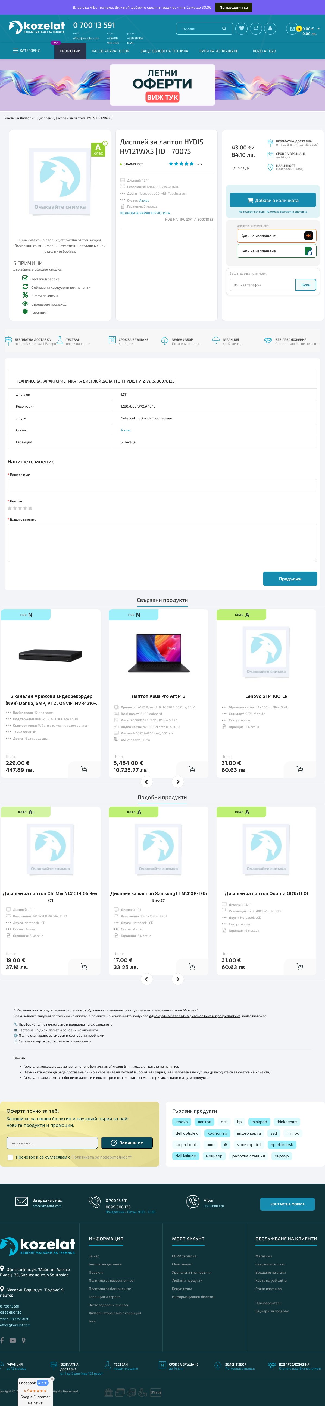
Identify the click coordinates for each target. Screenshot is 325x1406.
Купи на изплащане (218, 51)
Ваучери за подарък (272, 1311)
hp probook (186, 1144)
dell (224, 1121)
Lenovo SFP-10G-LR (266, 696)
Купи (305, 284)
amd (210, 1144)
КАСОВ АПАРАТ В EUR (110, 51)
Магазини (263, 1256)
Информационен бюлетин (193, 1296)
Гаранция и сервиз (104, 1296)
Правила (96, 1272)
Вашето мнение (23, 519)
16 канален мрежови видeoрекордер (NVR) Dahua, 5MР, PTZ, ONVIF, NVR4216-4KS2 (50, 703)
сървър (282, 1156)
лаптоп (204, 1121)
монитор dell (249, 1144)
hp (239, 1121)
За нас (94, 1256)
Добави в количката (273, 200)
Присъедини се (234, 7)
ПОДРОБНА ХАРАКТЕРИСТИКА (145, 213)
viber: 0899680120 (14, 1318)
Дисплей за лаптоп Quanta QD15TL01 (266, 893)
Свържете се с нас (270, 1264)
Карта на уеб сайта (271, 1280)
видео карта (249, 1133)
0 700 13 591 (94, 24)
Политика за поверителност (112, 1280)
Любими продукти (187, 1280)
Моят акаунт (182, 1264)
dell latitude (186, 1156)
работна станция (248, 1156)
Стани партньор (268, 1288)
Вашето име (20, 474)
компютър (217, 1133)
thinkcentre (287, 1121)
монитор (214, 1156)
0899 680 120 (118, 1206)
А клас (144, 200)
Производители (268, 1303)
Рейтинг (17, 501)
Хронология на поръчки (192, 1272)
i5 (225, 1144)
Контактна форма (287, 1204)
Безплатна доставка (105, 1264)
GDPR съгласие (184, 1256)
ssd (274, 1133)
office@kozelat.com (86, 38)
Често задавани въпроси (109, 1305)
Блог (92, 1321)
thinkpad (259, 1121)
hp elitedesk (282, 1144)
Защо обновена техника (164, 51)
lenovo (182, 1121)
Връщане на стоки (270, 1272)
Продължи (290, 578)
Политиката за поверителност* (102, 1157)
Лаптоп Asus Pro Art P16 (158, 696)
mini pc (293, 1133)
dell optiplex (187, 1133)
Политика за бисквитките (110, 1288)
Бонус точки (182, 1288)
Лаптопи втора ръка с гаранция (115, 1313)
